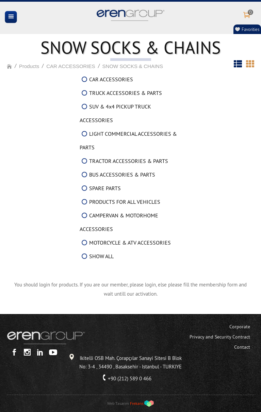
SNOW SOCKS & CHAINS (132, 66)
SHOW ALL (101, 256)
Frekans (137, 403)
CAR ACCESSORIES (70, 66)
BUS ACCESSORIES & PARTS (122, 174)
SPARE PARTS (105, 188)
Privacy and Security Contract (220, 337)
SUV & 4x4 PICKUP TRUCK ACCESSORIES (115, 113)
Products (29, 66)
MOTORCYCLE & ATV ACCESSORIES (130, 242)
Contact (242, 347)
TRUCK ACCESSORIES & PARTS (125, 92)
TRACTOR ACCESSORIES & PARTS (128, 161)
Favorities (250, 29)
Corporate (239, 327)
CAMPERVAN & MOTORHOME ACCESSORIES (119, 222)
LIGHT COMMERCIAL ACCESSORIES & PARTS (128, 140)
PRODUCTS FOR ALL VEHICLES (124, 201)
